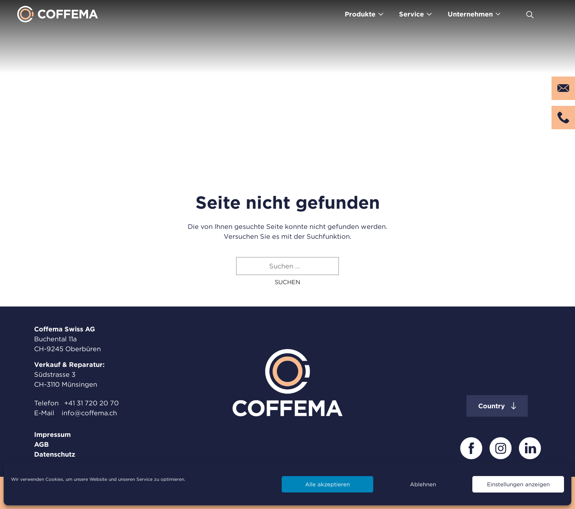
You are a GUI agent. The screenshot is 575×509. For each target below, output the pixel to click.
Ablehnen (423, 484)
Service (411, 14)
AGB (41, 444)
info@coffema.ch (89, 413)
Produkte (360, 14)
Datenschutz (54, 454)
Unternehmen (470, 14)
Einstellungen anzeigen (518, 484)
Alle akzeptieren (327, 484)
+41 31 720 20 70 (91, 403)
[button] (287, 282)
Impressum (52, 434)
